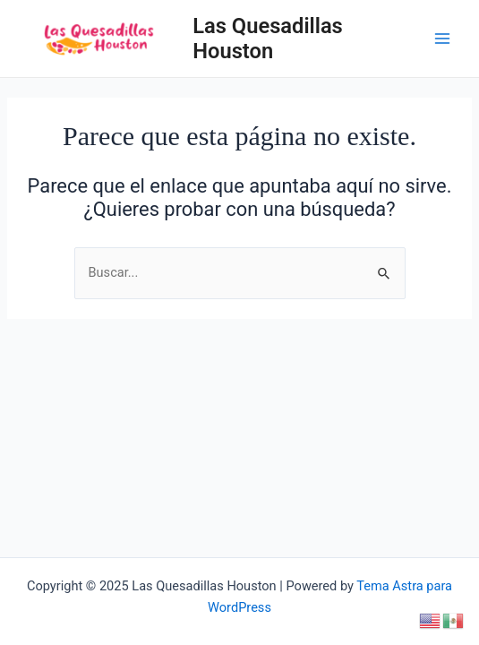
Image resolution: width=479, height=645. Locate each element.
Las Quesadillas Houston (267, 38)
